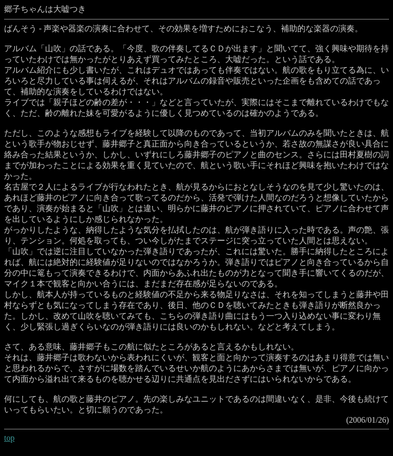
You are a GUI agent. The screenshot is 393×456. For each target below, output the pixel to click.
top (9, 437)
